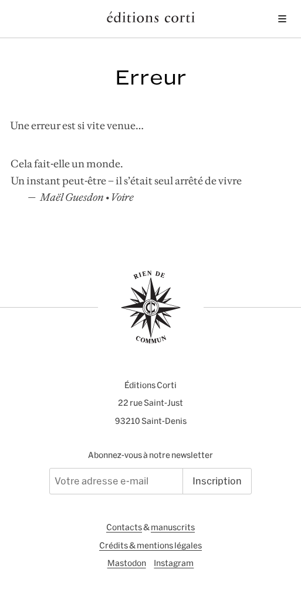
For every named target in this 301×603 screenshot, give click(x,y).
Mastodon (126, 563)
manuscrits (173, 527)
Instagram (174, 563)
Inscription (217, 481)
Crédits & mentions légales (150, 545)
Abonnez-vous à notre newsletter (150, 455)
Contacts (124, 527)
